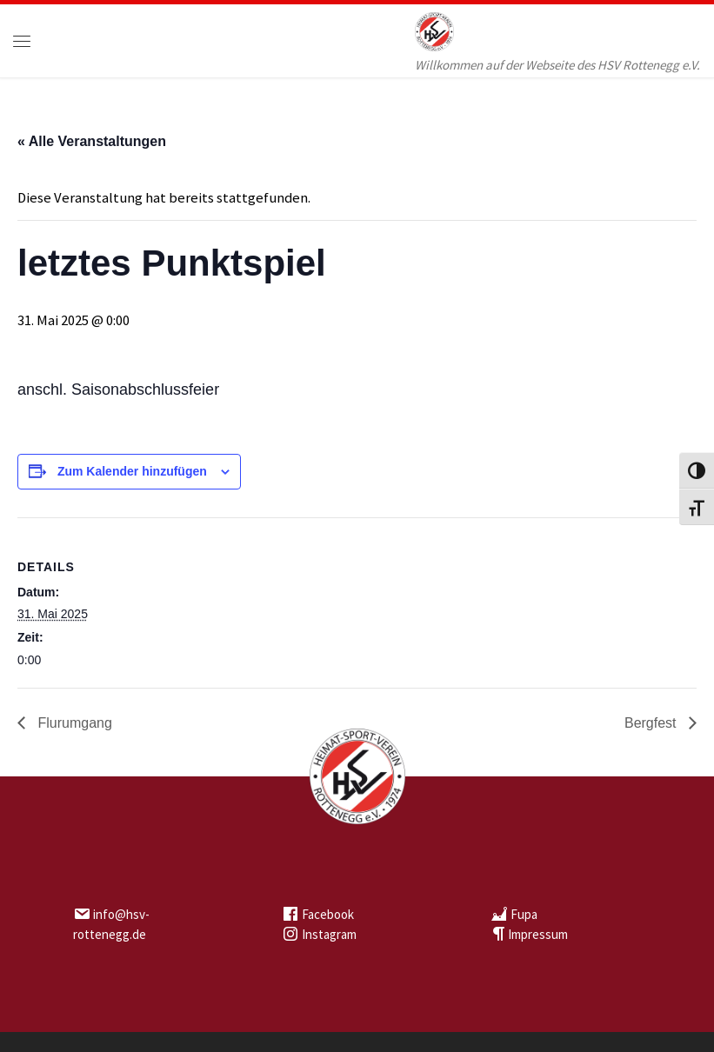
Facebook (328, 914)
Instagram (329, 934)
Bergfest (652, 723)
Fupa (523, 914)
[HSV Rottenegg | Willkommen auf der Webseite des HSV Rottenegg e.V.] (434, 29)
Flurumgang (73, 723)
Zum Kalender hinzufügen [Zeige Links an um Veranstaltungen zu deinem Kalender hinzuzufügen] (132, 471)
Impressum (538, 934)
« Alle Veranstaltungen (91, 141)
